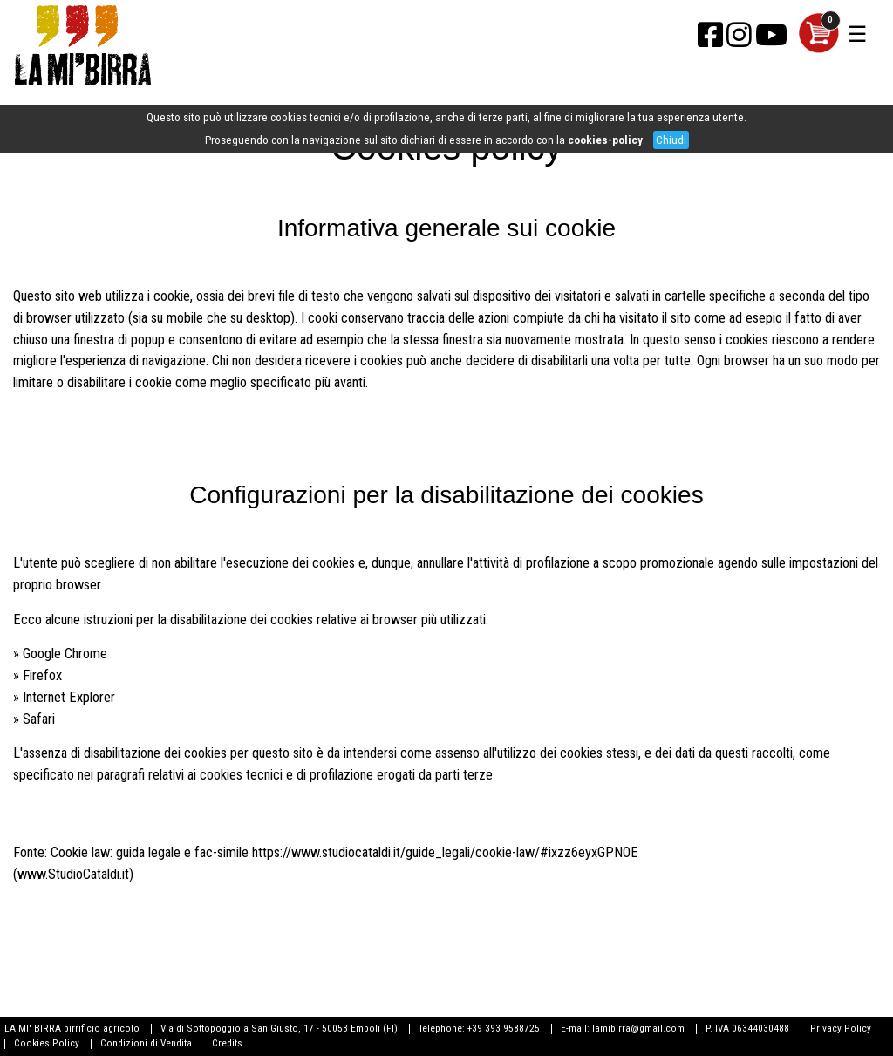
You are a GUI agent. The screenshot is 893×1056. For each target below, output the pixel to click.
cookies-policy (605, 139)
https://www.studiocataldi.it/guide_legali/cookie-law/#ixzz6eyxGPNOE (445, 852)
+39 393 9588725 (503, 1028)
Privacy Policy (840, 1028)
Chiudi (671, 139)
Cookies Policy (46, 1043)
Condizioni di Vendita (146, 1043)
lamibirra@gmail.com (638, 1028)
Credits (227, 1043)
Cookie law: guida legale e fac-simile (150, 852)
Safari (39, 719)
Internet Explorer (69, 697)
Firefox (42, 675)
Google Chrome (65, 653)
